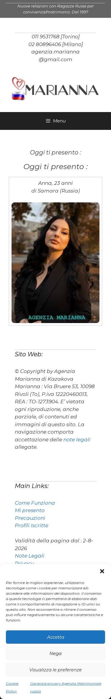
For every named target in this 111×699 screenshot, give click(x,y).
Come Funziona (35, 503)
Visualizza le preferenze (55, 670)
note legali (77, 440)
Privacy (24, 563)
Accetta (55, 637)
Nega (55, 653)
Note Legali (29, 556)
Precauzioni (30, 518)
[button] (102, 571)
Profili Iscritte (31, 525)
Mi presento (30, 510)
